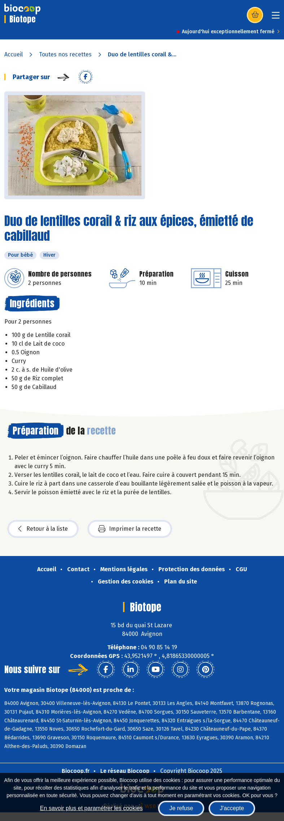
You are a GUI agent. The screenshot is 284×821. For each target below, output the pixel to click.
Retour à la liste (43, 529)
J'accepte (232, 808)
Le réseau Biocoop (124, 770)
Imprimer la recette (129, 529)
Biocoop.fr (75, 770)
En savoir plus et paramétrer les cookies (91, 808)
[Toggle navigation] (276, 17)
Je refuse (181, 808)
